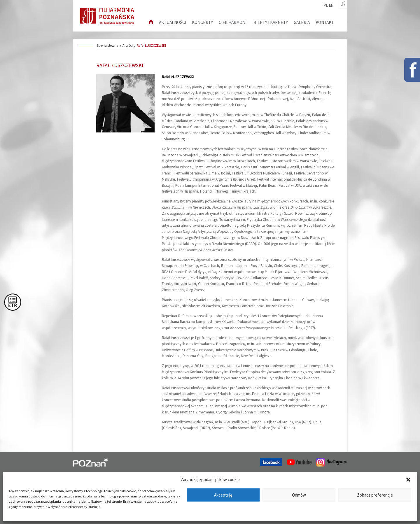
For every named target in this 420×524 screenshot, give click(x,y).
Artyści (128, 45)
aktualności (172, 22)
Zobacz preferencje (375, 495)
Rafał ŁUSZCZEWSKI (151, 45)
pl (326, 5)
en (331, 5)
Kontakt (325, 22)
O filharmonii (233, 22)
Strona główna (107, 45)
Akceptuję (223, 495)
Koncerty (202, 22)
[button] (408, 480)
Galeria (302, 22)
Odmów (299, 495)
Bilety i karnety (270, 22)
